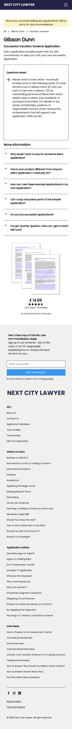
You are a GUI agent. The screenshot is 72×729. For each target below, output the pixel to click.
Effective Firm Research (19, 575)
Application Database (18, 424)
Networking (13, 497)
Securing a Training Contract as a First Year (30, 508)
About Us (11, 412)
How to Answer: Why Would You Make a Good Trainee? (36, 666)
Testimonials (13, 435)
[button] (65, 5)
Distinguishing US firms (19, 491)
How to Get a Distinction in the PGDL (26, 525)
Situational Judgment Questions (24, 592)
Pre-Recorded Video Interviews (23, 677)
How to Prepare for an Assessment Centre (29, 632)
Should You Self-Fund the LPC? (23, 531)
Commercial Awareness (19, 637)
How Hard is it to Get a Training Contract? (29, 463)
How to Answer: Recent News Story (25, 671)
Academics (13, 480)
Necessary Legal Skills (18, 514)
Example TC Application (19, 570)
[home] (19, 5)
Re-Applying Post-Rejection (21, 609)
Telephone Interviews (18, 660)
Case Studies (14, 429)
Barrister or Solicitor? (17, 457)
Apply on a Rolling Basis (19, 559)
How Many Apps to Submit (21, 553)
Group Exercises (15, 643)
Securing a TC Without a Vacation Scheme (30, 615)
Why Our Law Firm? (17, 587)
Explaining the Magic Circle (21, 485)
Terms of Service (16, 707)
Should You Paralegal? (18, 536)
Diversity (11, 474)
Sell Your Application (17, 441)
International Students (19, 469)
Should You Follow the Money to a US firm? (29, 604)
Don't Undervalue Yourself (20, 564)
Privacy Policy (14, 701)
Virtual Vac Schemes (18, 502)
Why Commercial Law (18, 581)
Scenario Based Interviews (20, 649)
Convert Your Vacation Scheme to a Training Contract (36, 654)
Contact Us (13, 418)
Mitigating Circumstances (20, 598)
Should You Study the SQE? (21, 519)
